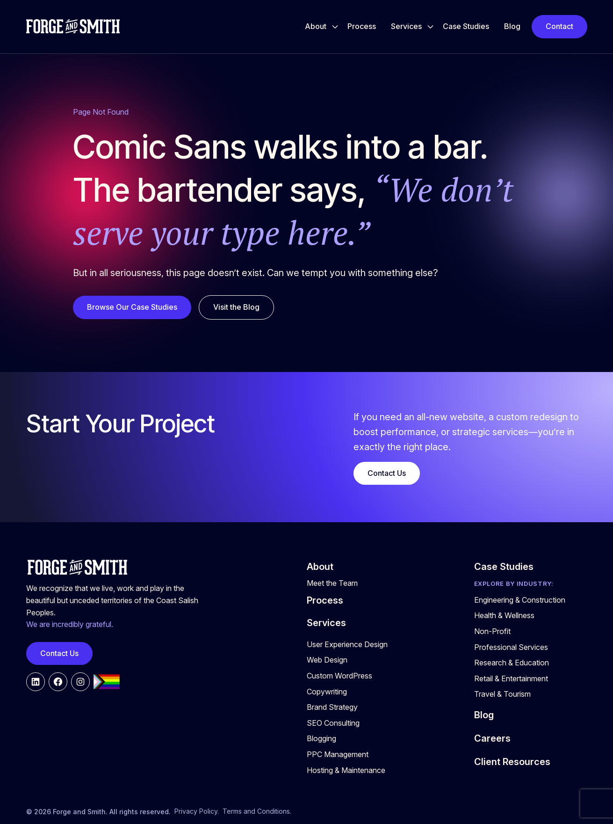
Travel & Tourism (502, 694)
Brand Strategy (332, 707)
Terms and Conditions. (257, 811)
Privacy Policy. (196, 811)
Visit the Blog (236, 307)
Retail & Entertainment (511, 678)
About (315, 26)
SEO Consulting (333, 723)
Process (361, 26)
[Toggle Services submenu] (430, 26)
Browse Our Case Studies (132, 307)
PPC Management (337, 754)
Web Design (327, 659)
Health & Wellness (504, 615)
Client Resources (512, 761)
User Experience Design (347, 644)
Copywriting (327, 691)
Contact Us (387, 473)
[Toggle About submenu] (335, 26)
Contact (559, 26)
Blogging (321, 738)
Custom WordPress (339, 675)
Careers (492, 738)
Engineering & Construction (519, 600)
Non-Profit (492, 631)
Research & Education (511, 662)
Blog (512, 26)
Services (406, 26)
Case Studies (466, 26)
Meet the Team (332, 583)
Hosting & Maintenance (346, 770)
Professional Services (511, 647)
